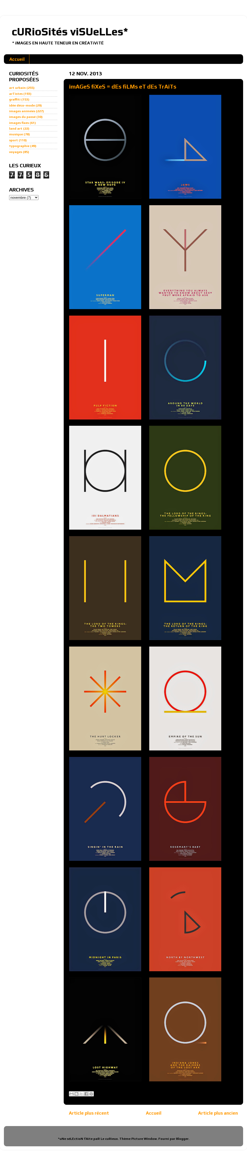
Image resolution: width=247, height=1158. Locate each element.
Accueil (17, 59)
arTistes (16, 94)
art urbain (17, 88)
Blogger (182, 1139)
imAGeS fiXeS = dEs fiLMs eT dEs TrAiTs (122, 86)
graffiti (15, 99)
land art (15, 128)
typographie (19, 146)
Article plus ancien (218, 1113)
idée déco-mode (22, 105)
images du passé (22, 117)
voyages (15, 152)
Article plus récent (89, 1113)
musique (16, 134)
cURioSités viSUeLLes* (70, 31)
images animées (22, 111)
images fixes (19, 123)
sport (13, 140)
